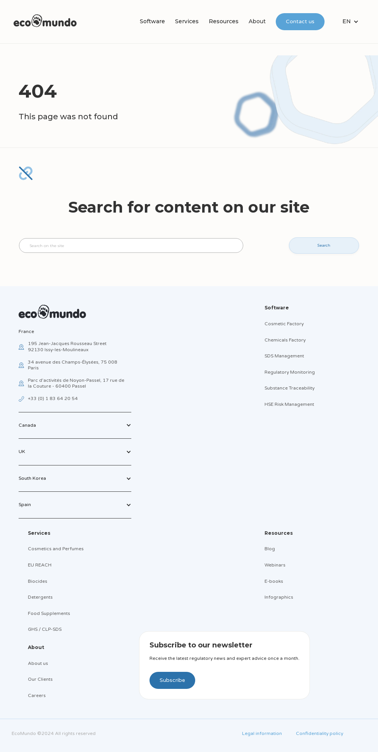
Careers (37, 695)
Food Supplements (49, 613)
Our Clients (40, 679)
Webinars (275, 565)
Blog (270, 548)
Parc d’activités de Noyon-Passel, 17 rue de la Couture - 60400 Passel (76, 383)
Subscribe (172, 680)
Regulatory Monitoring (290, 372)
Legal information (262, 733)
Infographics (279, 597)
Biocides (37, 581)
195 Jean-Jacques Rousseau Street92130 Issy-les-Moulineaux (67, 346)
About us (38, 663)
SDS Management (284, 356)
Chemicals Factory (285, 340)
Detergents (40, 597)
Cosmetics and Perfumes (56, 548)
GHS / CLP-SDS (45, 629)
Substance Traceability (289, 388)
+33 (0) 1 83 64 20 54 (53, 398)
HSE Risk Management (289, 404)
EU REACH (40, 565)
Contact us (300, 21)
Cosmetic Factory (284, 323)
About (257, 21)
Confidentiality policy (319, 733)
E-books (274, 581)
